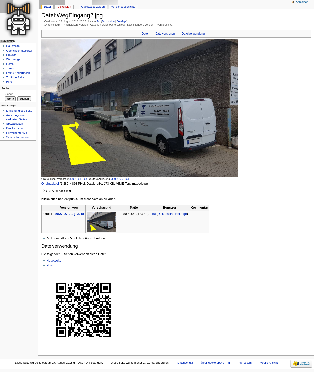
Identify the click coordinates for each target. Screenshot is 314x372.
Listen (10, 63)
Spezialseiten (14, 123)
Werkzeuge (13, 59)
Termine (11, 68)
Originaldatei (50, 183)
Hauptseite (53, 260)
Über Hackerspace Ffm (215, 362)
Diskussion (108, 21)
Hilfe (9, 81)
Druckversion (14, 128)
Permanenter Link (17, 132)
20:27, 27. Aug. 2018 (69, 214)
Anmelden (302, 1)
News (50, 265)
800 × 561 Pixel (78, 178)
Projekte (11, 54)
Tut (98, 21)
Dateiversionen (165, 33)
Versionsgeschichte (123, 6)
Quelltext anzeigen (93, 6)
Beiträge (122, 21)
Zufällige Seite (15, 77)
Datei (145, 33)
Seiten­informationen (18, 137)
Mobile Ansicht (269, 362)
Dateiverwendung (193, 33)
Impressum (245, 362)
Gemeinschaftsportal (19, 50)
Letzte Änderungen (18, 72)
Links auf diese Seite (19, 110)
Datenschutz (185, 362)
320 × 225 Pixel (120, 178)
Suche (5, 88)
